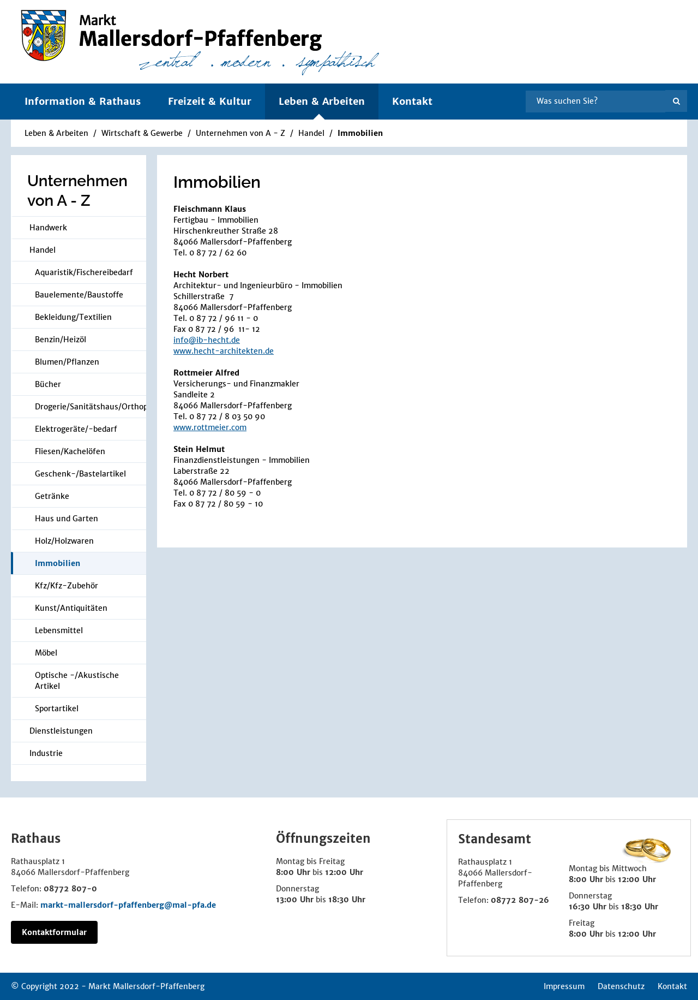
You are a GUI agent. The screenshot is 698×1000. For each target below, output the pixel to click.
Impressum (564, 986)
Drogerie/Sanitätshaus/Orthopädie (90, 407)
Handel (312, 133)
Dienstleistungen (61, 731)
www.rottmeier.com (209, 427)
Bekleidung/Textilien (73, 317)
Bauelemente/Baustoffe (79, 295)
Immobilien (360, 133)
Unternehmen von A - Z (240, 133)
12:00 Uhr (344, 872)
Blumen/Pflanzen (67, 362)
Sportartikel (57, 708)
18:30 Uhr (346, 899)
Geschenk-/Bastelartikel (80, 474)
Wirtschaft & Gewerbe (142, 133)
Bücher (48, 384)
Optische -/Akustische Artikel (77, 680)
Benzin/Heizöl (60, 339)
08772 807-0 (70, 889)
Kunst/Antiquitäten (71, 608)
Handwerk (48, 228)
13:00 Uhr (295, 899)
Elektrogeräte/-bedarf (76, 429)
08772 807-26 (520, 900)
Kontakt (412, 101)
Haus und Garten (66, 518)
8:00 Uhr (293, 872)
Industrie (46, 753)
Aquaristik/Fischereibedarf (84, 272)
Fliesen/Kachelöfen (70, 451)
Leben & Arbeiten (56, 133)
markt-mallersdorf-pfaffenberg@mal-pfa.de (128, 905)
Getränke (52, 496)
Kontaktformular (54, 932)
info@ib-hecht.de (206, 340)
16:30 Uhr (587, 907)
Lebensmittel (59, 630)
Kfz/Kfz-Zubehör (66, 586)
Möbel (46, 653)
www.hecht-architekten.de (223, 351)
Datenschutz (621, 986)
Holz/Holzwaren (64, 541)
